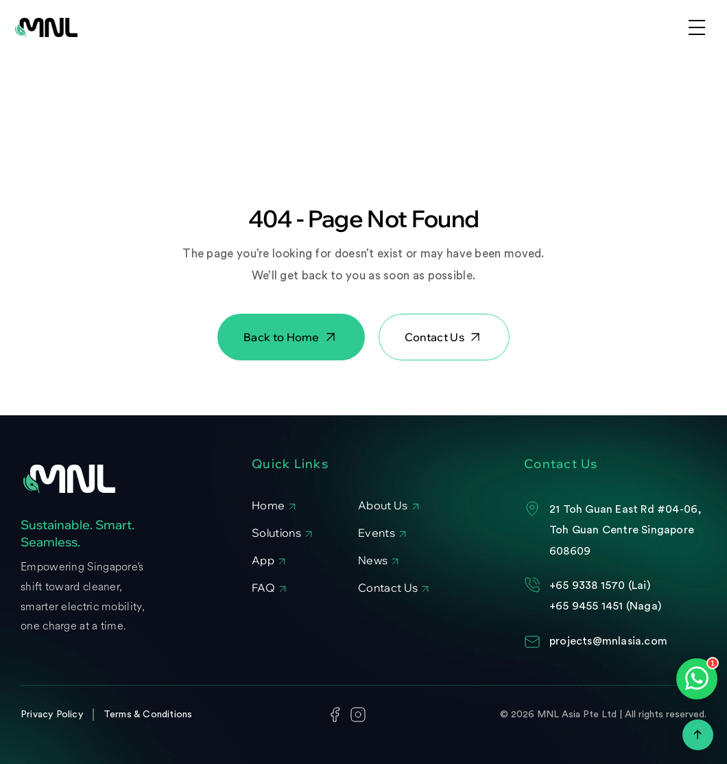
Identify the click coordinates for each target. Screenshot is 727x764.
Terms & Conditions (148, 714)
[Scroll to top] (697, 734)
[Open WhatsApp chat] (696, 678)
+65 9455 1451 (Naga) (605, 606)
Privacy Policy (52, 714)
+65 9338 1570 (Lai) (599, 585)
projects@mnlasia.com (608, 641)
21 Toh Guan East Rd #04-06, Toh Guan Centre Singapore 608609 (627, 530)
